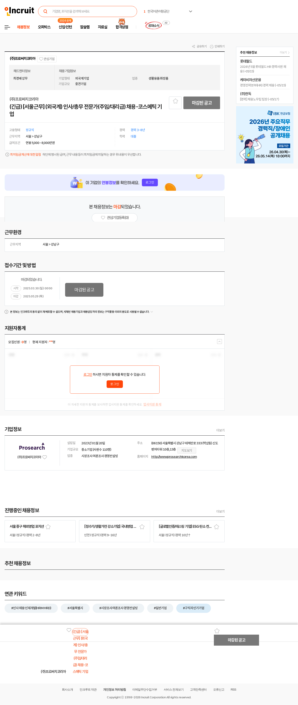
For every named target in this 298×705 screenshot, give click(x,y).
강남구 (55, 244)
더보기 (220, 430)
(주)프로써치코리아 (22, 58)
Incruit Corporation (153, 697)
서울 (45, 244)
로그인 (87, 374)
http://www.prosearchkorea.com (174, 457)
